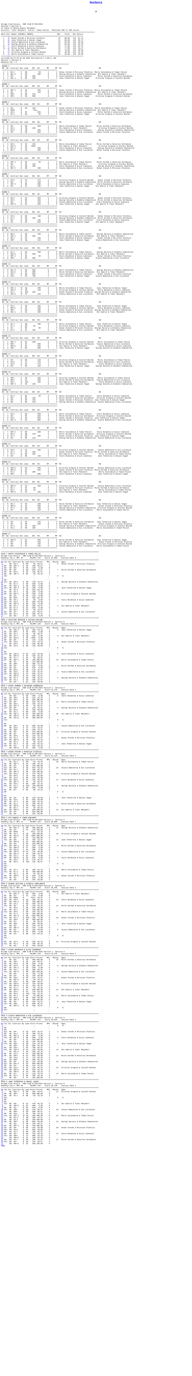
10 (2, 696)
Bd (2, 672)
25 (2, 732)
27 (2, 737)
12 (2, 701)
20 (2, 720)
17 (2, 713)
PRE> (3, 1373)
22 (2, 725)
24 (2, 730)
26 (2, 735)
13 (2, 704)
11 (2, 699)
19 (2, 718)
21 (2, 723)
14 (2, 706)
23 (2, 728)
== (8, 42)
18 (2, 716)
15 (2, 708)
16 (2, 711)
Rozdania (96, 3)
